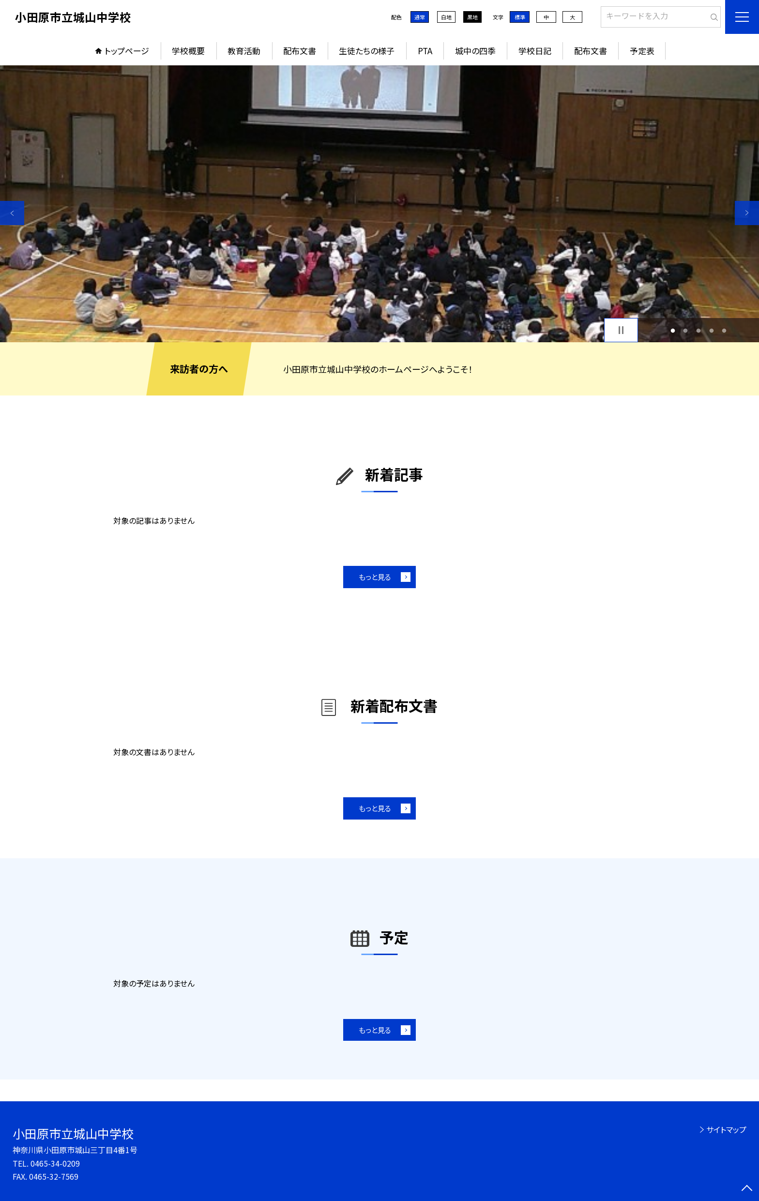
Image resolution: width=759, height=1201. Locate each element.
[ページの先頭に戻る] (747, 1189)
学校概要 (188, 51)
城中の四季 (475, 51)
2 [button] (685, 330)
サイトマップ (726, 1129)
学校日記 (534, 51)
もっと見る (375, 577)
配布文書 (299, 51)
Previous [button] (12, 213)
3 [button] (699, 330)
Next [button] (747, 213)
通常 (419, 17)
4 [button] (711, 330)
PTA (425, 51)
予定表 (642, 51)
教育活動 (244, 51)
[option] (379, 203)
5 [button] (724, 330)
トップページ (127, 51)
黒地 (472, 17)
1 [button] (672, 330)
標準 (520, 17)
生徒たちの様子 (367, 51)
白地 (446, 17)
